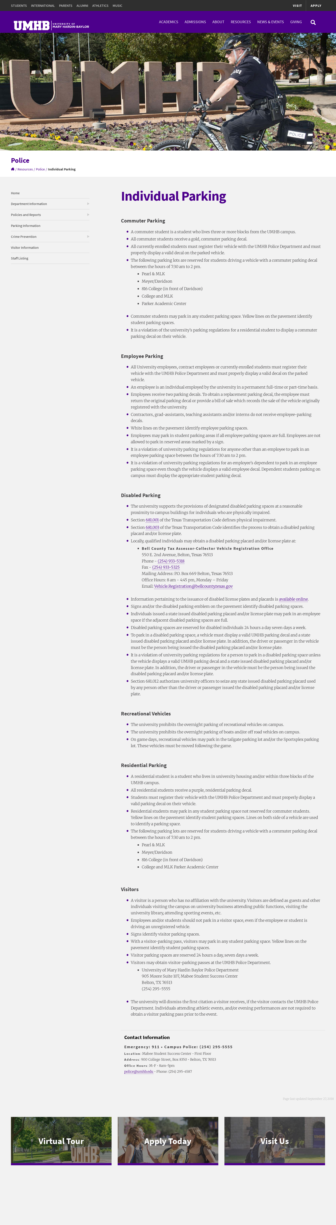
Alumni (82, 5)
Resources (241, 21)
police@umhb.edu (138, 1071)
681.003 (152, 527)
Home (15, 193)
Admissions (195, 21)
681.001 (152, 519)
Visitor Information (25, 247)
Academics (168, 21)
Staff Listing (19, 258)
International (43, 5)
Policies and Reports (26, 214)
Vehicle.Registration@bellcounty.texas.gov (193, 586)
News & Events (270, 21)
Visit (297, 5)
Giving (296, 21)
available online (293, 599)
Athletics (100, 5)
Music (117, 5)
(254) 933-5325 (166, 567)
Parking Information (25, 225)
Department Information (29, 204)
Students (19, 5)
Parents (65, 5)
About (218, 21)
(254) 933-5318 (171, 561)
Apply (316, 5)
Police (40, 169)
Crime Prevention (24, 236)
